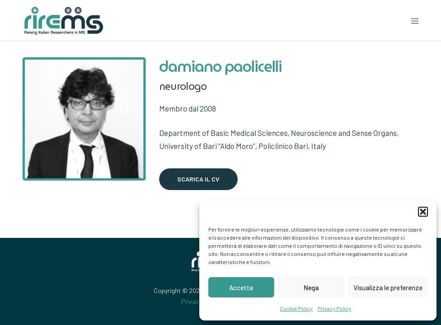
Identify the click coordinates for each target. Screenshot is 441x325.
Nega (311, 287)
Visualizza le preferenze (388, 287)
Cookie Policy (296, 308)
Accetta (241, 287)
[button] (422, 211)
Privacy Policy (334, 308)
